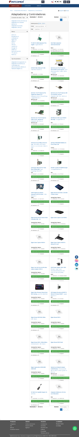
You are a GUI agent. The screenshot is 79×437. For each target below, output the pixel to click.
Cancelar (49, 115)
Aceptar (41, 115)
